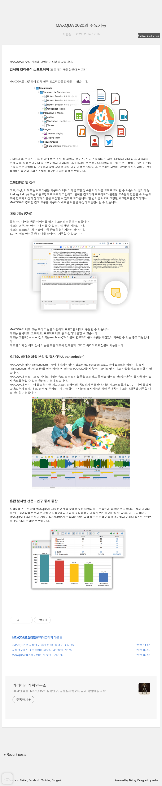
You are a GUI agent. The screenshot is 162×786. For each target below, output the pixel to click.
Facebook (34, 780)
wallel (155, 780)
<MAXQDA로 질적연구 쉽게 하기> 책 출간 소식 (41, 645)
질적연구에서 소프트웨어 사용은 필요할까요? (39, 650)
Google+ (56, 780)
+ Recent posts (15, 754)
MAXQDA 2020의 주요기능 (81, 25)
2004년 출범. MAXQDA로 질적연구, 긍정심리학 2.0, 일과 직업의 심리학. (59, 691)
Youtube (45, 780)
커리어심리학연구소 (30, 685)
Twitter (23, 780)
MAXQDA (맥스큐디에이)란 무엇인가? (35, 654)
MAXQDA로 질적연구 (25, 637)
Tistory (132, 780)
